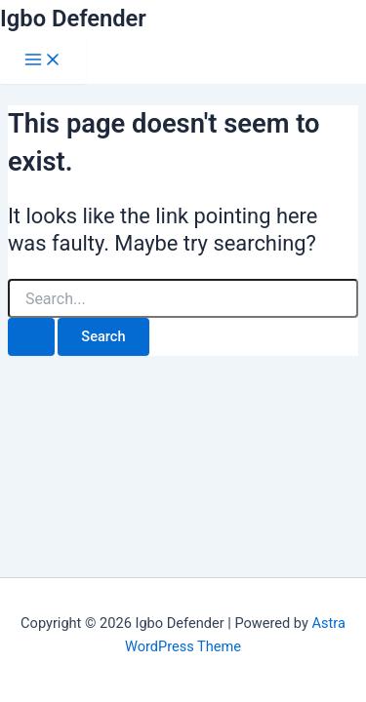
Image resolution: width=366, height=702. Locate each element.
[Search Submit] (31, 337)
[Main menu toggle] (43, 61)
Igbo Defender (73, 18)
